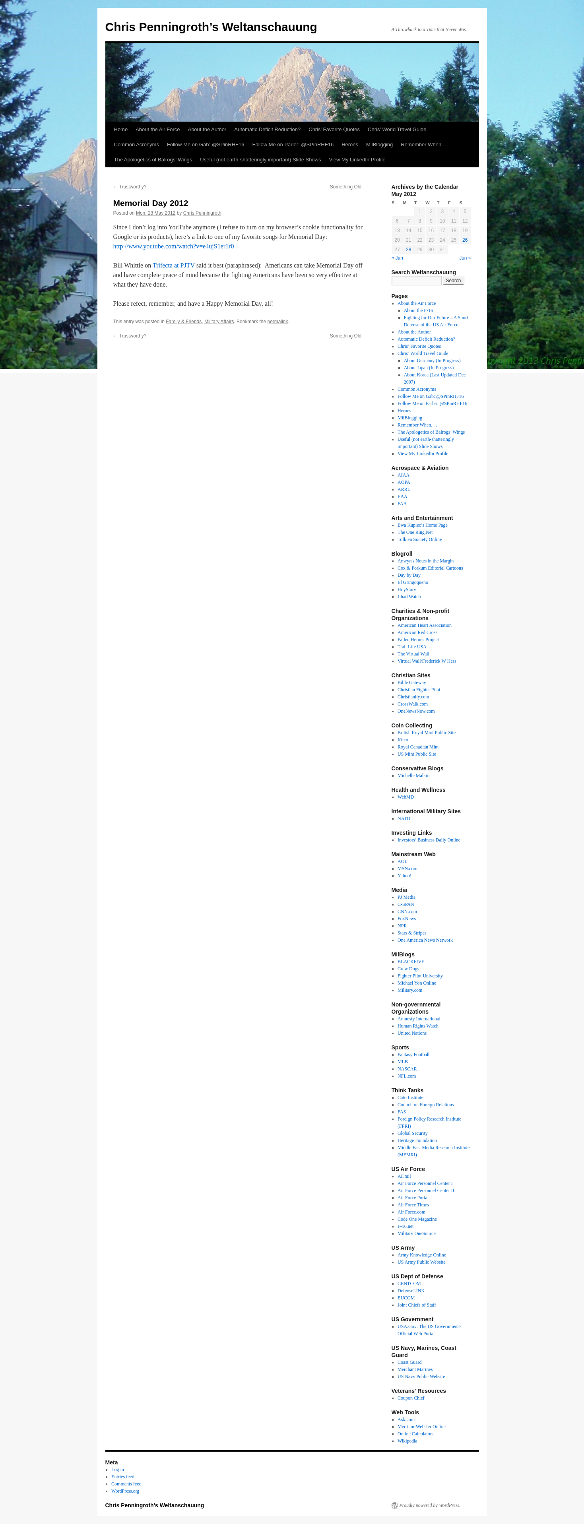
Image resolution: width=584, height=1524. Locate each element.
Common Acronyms (136, 144)
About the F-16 (418, 310)
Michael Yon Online (417, 983)
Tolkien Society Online (420, 539)
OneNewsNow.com (416, 711)
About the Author (207, 129)
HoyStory (407, 589)
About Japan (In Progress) (429, 367)
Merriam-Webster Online (422, 1426)
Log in (117, 1469)
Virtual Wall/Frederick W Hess (427, 661)
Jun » (465, 258)
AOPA (404, 482)
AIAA (403, 475)
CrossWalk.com (413, 704)
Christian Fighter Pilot (419, 689)
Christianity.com (413, 697)
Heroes (349, 144)
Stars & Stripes (412, 933)
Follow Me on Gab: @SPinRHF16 (205, 144)
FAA (402, 503)
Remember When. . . (424, 144)
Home (121, 129)
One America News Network (425, 940)
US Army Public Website (421, 1262)
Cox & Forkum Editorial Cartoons (430, 568)
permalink (277, 321)
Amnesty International (419, 1019)
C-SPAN (406, 904)
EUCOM (406, 1298)
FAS (402, 1112)
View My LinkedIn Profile (357, 160)
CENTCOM (409, 1283)
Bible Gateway (412, 682)
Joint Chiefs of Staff (417, 1305)
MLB (403, 1061)
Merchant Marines (415, 1369)
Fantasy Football (413, 1054)
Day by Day (409, 575)
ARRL (404, 489)
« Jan (397, 258)
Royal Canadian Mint (418, 747)
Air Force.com (411, 1212)
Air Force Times (413, 1205)
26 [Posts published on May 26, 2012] (465, 240)
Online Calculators (415, 1434)
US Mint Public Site (417, 754)
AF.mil (404, 1176)
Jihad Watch (409, 596)
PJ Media (406, 897)
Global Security (413, 1133)
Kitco (403, 740)
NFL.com (407, 1076)
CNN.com (407, 911)
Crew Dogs (408, 968)
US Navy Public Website (421, 1376)
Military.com (410, 990)
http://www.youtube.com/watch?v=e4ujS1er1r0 (173, 246)
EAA (402, 496)
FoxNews (407, 918)
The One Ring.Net (415, 532)
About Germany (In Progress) (432, 360)
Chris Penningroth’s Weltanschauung (211, 26)
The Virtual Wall (413, 654)
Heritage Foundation (417, 1140)
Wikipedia (407, 1441)
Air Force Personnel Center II (426, 1190)
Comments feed (126, 1484)
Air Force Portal (413, 1197)
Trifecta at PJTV (174, 265)
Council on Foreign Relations (426, 1104)
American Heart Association (425, 625)
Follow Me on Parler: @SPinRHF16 (293, 144)
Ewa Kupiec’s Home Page (423, 525)
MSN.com (407, 868)
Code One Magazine (417, 1219)
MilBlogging (379, 144)
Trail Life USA (412, 647)
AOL (402, 861)
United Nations (412, 1033)
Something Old (349, 187)
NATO (404, 818)
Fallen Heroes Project (418, 639)
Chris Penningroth (202, 213)
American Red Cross (417, 632)
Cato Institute (410, 1097)
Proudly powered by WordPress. (430, 1505)
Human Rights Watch (418, 1026)
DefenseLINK (411, 1290)
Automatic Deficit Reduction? (267, 129)
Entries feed (122, 1476)
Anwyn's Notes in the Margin (426, 561)
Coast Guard (409, 1362)
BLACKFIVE (411, 961)
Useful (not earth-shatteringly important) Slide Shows (260, 160)
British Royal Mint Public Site (427, 732)
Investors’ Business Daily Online (429, 840)
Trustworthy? (130, 187)
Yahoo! (404, 875)
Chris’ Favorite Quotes (334, 129)
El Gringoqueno (413, 582)
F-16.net (405, 1226)
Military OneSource (417, 1233)
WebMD (406, 797)
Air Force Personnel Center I (425, 1183)
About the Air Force (158, 129)
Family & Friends (184, 321)
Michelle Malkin (413, 775)
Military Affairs (219, 321)
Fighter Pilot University (420, 976)
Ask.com (406, 1419)
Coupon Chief (411, 1398)
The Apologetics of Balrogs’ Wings (153, 160)
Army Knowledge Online (422, 1255)
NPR (402, 926)
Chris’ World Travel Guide (397, 129)
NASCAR (407, 1069)
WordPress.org (125, 1491)
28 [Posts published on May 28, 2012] (408, 249)
